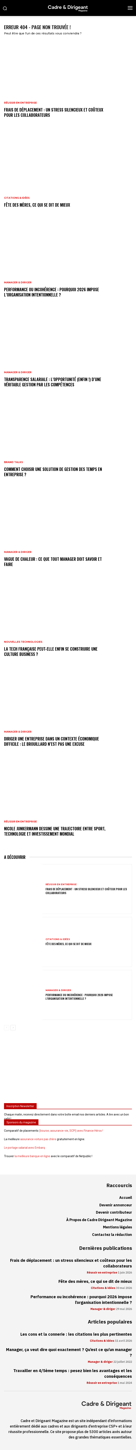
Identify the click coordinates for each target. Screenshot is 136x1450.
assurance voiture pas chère (38, 1139)
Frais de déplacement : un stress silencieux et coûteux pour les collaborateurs (53, 112)
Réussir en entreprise (20, 103)
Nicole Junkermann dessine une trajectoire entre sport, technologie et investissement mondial (54, 831)
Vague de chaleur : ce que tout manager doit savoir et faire (53, 561)
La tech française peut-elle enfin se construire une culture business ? (51, 651)
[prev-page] (6, 1027)
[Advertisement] (68, 1068)
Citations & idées (17, 198)
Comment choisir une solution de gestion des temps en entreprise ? (53, 471)
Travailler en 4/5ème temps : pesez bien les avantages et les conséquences (72, 1373)
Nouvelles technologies (23, 642)
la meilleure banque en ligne (32, 1156)
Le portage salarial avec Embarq (24, 1147)
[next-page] (13, 1027)
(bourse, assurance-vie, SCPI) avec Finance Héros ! (71, 1130)
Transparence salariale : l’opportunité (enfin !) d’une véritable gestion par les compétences (52, 382)
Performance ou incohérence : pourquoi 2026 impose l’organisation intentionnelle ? (51, 292)
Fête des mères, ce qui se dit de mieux (37, 205)
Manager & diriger (18, 282)
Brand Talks (13, 462)
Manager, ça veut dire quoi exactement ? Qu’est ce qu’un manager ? (69, 1352)
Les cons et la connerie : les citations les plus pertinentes (76, 1334)
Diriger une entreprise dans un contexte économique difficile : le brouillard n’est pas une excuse (51, 741)
